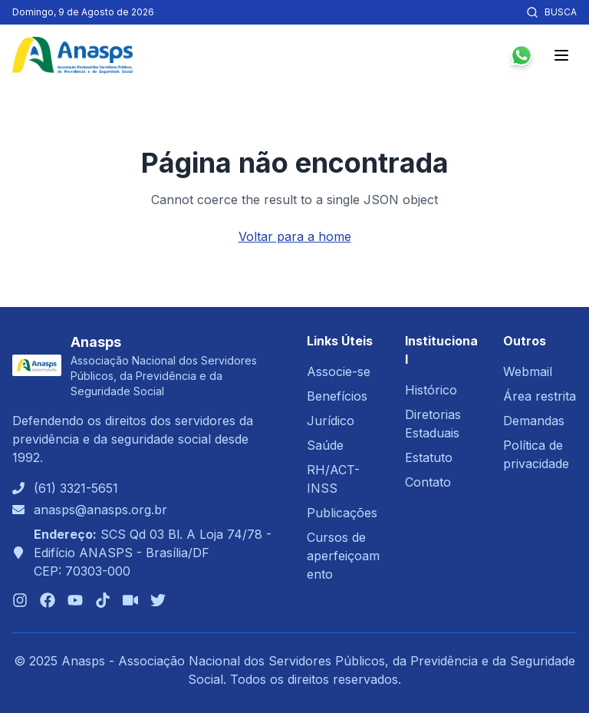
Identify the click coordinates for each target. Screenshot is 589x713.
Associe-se (338, 371)
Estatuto (428, 457)
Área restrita (539, 396)
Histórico (431, 390)
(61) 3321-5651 (76, 488)
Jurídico (330, 420)
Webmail (527, 371)
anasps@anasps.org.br (100, 509)
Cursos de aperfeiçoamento (343, 556)
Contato (428, 482)
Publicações (342, 512)
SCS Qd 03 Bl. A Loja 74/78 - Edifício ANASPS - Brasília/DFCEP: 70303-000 (152, 552)
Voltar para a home (295, 236)
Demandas (533, 420)
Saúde (325, 445)
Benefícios (337, 396)
